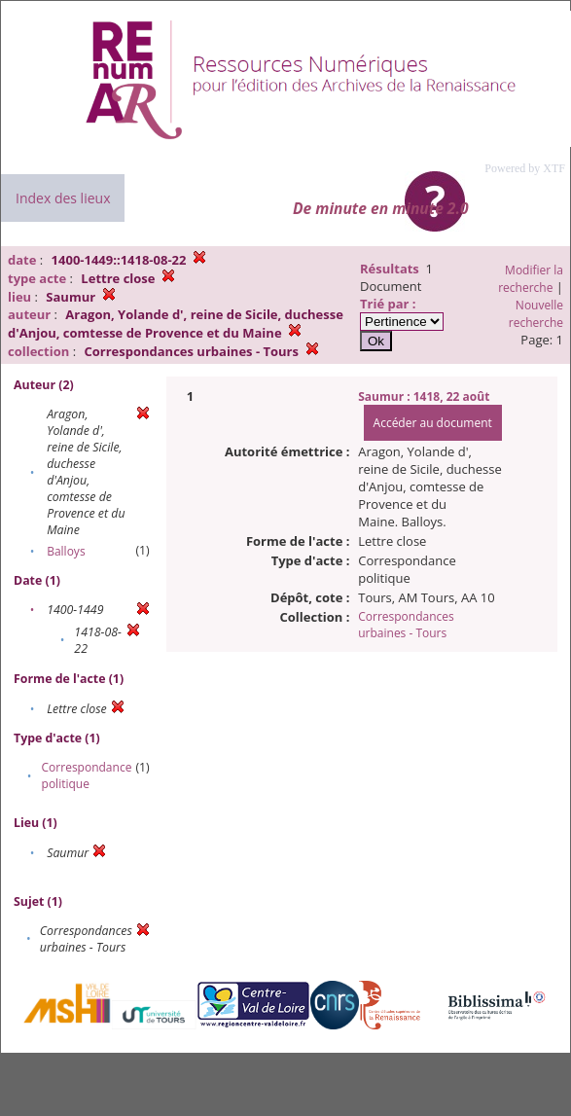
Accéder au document (433, 422)
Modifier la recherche (530, 279)
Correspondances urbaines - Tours (406, 624)
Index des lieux (63, 198)
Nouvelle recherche (536, 314)
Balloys (66, 551)
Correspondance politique (87, 775)
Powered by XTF (524, 168)
